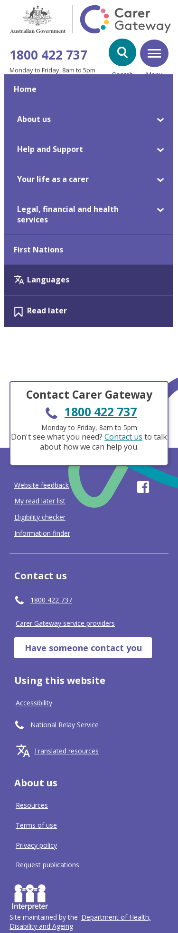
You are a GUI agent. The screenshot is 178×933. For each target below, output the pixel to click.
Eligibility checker (40, 517)
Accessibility (34, 702)
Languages (48, 279)
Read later (47, 310)
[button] (122, 52)
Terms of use (36, 825)
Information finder (42, 533)
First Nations (38, 249)
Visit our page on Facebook (143, 487)
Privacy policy (36, 845)
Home (25, 89)
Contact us (123, 436)
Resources (32, 805)
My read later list (40, 501)
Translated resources (66, 750)
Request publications (47, 864)
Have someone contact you (83, 647)
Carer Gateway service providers (65, 623)
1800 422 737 (48, 54)
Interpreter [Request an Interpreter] (32, 895)
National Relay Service (64, 724)
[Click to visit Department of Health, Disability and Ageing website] (80, 921)
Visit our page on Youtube (163, 487)
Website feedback (41, 485)
